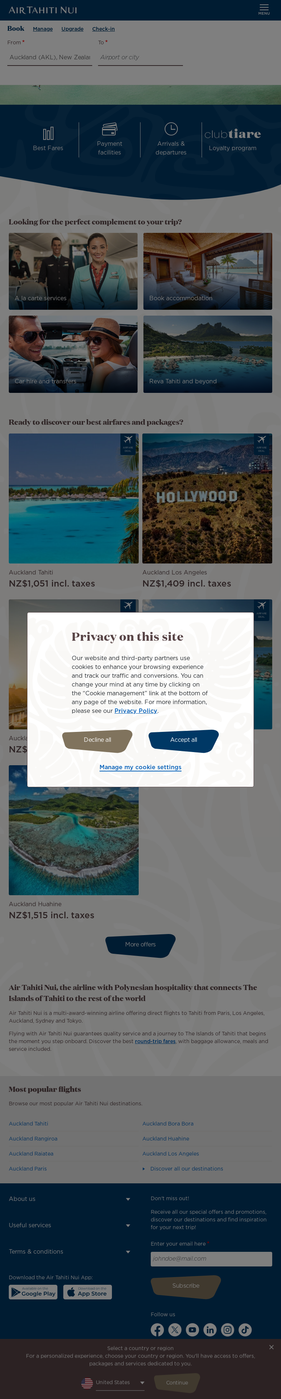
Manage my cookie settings (140, 767)
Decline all (97, 740)
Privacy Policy (136, 711)
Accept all (183, 740)
